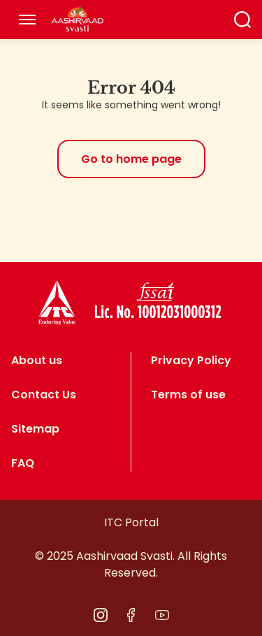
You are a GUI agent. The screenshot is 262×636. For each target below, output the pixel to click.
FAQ (22, 463)
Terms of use (188, 394)
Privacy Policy (191, 360)
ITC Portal (131, 522)
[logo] (57, 302)
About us (36, 360)
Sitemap (35, 429)
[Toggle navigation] (27, 19)
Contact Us (43, 394)
